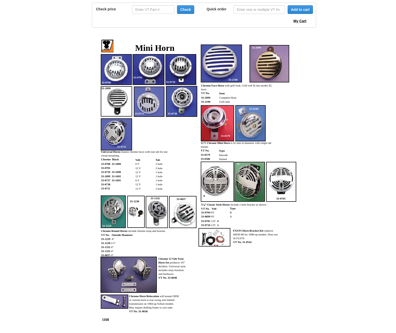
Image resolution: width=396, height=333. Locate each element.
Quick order (217, 9)
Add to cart (300, 10)
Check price (106, 9)
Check (185, 10)
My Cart (299, 21)
